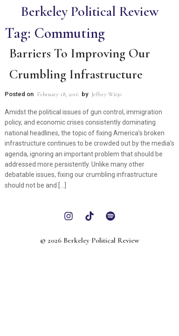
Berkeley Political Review (89, 11)
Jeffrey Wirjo (106, 94)
